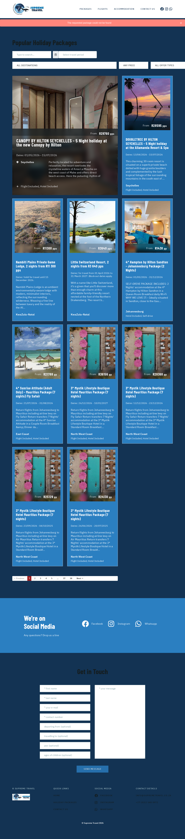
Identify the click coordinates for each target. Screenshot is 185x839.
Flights (103, 9)
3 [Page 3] (40, 578)
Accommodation (124, 9)
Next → (80, 578)
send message (92, 769)
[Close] (181, 22)
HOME (56, 795)
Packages (85, 9)
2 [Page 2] (34, 578)
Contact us (148, 9)
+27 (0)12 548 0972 (147, 802)
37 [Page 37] (64, 578)
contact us (60, 809)
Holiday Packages (65, 802)
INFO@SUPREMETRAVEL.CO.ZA (153, 795)
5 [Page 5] (51, 578)
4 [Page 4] (46, 578)
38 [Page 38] (71, 578)
